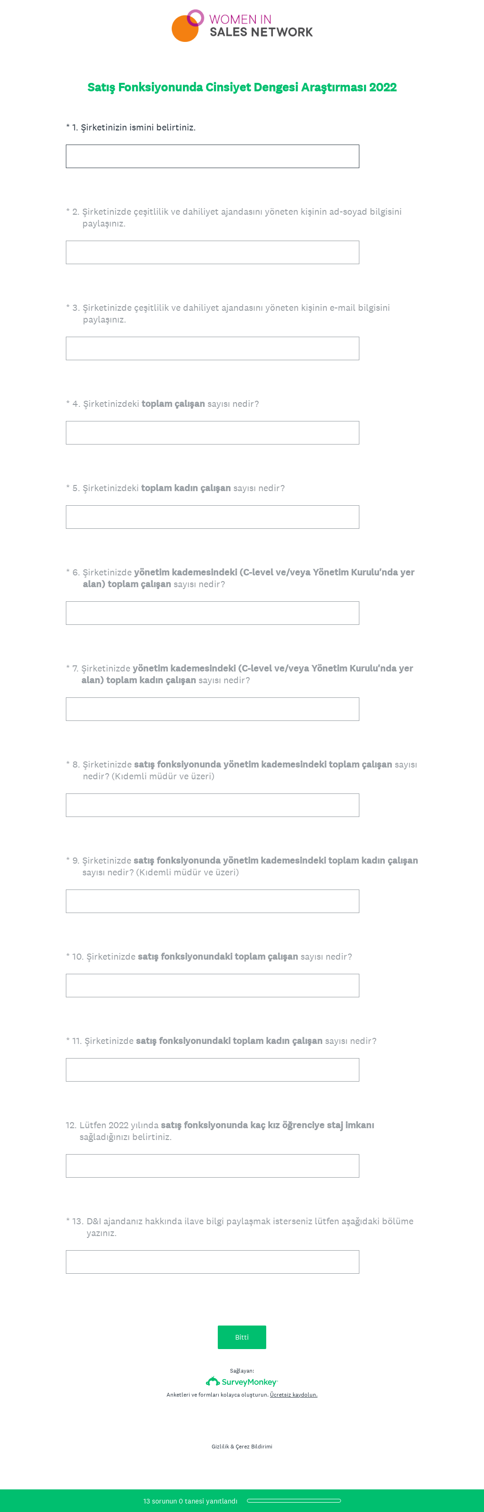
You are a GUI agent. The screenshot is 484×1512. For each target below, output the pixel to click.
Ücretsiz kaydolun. (293, 1395)
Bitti (242, 1337)
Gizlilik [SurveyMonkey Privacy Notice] (220, 1446)
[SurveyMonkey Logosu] (242, 1381)
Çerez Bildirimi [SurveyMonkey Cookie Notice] (254, 1446)
